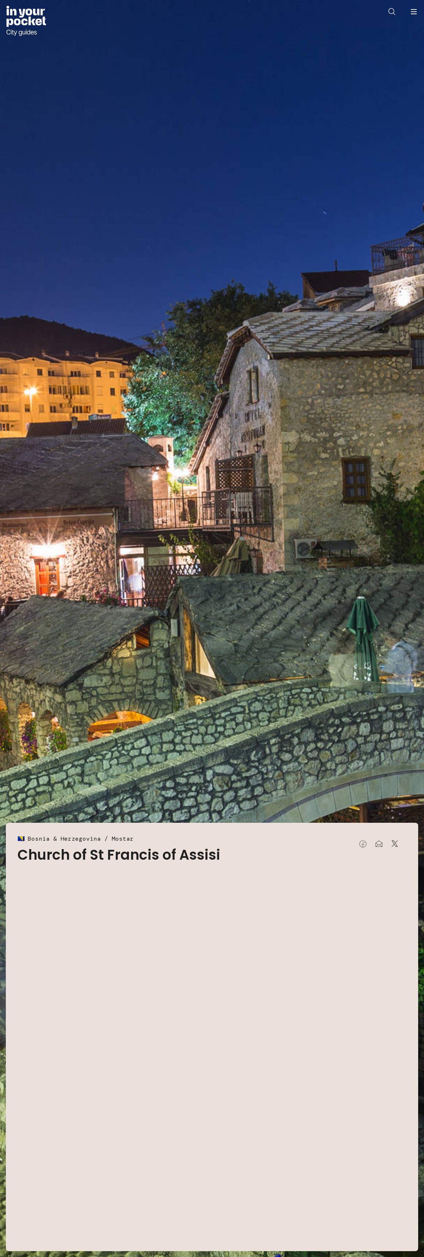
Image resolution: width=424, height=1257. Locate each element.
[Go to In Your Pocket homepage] (26, 21)
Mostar (123, 839)
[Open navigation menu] (413, 11)
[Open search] (392, 12)
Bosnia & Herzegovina (64, 839)
